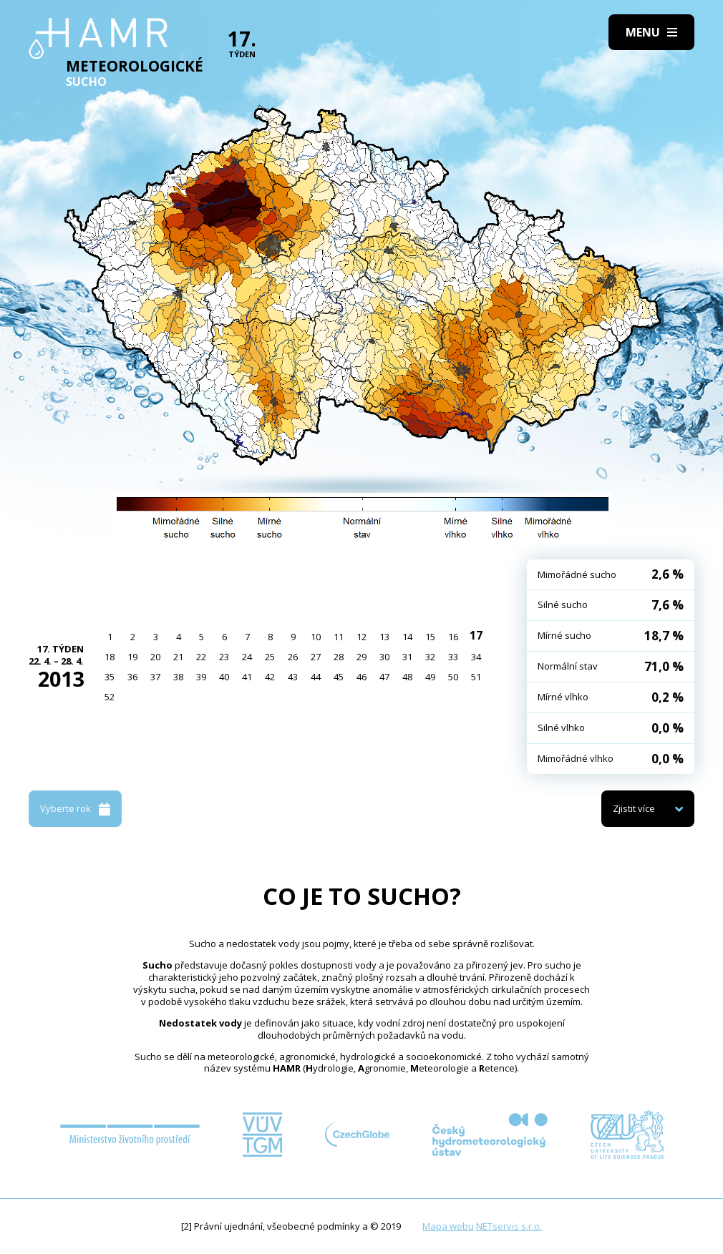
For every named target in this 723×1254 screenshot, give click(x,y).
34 (476, 656)
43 (293, 676)
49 (430, 676)
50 (453, 676)
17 (476, 635)
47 (384, 676)
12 (361, 636)
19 (132, 656)
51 (476, 676)
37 (155, 676)
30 (384, 656)
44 (316, 676)
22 (201, 656)
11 (339, 636)
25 (270, 656)
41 (247, 676)
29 (361, 656)
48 (407, 676)
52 (110, 696)
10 (316, 636)
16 (453, 636)
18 (110, 656)
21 (178, 656)
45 (339, 676)
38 (178, 676)
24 (247, 656)
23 (224, 656)
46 (361, 676)
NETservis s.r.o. (509, 1226)
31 (407, 656)
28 (339, 656)
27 (316, 656)
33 (453, 656)
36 (132, 676)
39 (201, 676)
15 (430, 636)
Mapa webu (448, 1226)
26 (293, 656)
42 (270, 676)
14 (407, 636)
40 (224, 676)
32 (430, 656)
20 (155, 656)
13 (384, 636)
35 (110, 676)
